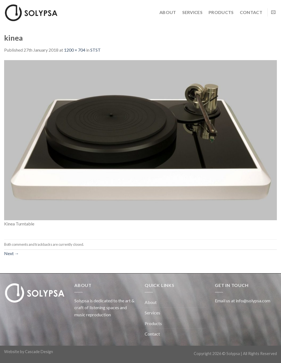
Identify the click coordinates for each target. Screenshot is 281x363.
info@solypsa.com (253, 300)
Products (221, 12)
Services (192, 12)
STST (95, 49)
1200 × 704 (74, 49)
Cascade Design (39, 351)
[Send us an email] (273, 12)
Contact (251, 12)
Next (11, 253)
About (167, 12)
